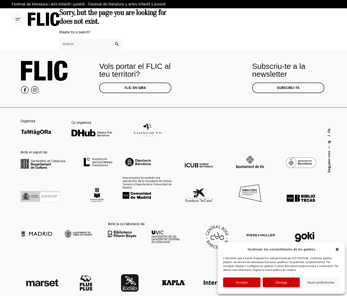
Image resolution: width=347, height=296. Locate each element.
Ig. (329, 141)
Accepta (242, 282)
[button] (337, 249)
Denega (281, 282)
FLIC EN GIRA (135, 88)
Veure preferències (321, 282)
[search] (117, 44)
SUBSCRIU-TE (288, 88)
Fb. (329, 130)
